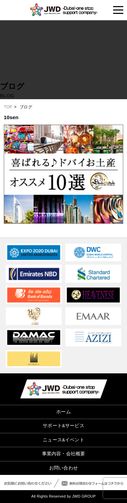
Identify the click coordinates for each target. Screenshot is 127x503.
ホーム (63, 411)
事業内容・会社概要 (63, 453)
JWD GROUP (84, 496)
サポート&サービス (63, 425)
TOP (8, 107)
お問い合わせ (63, 468)
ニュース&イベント (63, 439)
